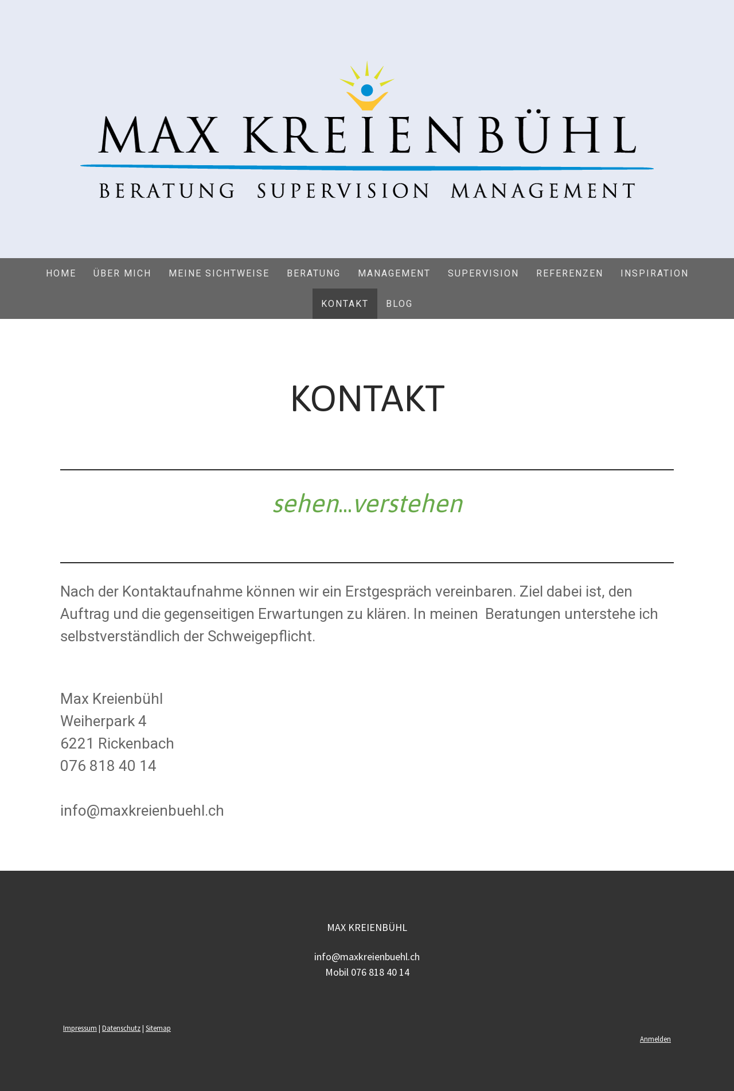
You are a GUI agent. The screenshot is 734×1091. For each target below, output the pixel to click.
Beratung (314, 273)
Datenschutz (121, 1027)
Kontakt (345, 303)
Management (394, 273)
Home (61, 273)
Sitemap (158, 1027)
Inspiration (654, 273)
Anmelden (655, 1038)
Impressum (80, 1027)
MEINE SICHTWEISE (219, 273)
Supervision (483, 273)
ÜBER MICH (122, 273)
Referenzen (569, 273)
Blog (399, 303)
